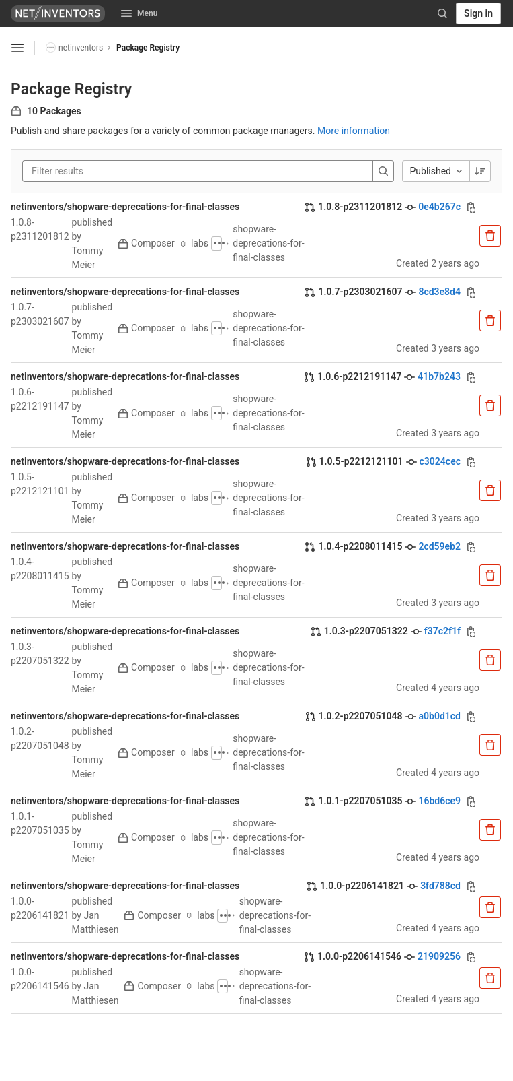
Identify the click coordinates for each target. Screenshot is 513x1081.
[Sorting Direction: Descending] (480, 171)
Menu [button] (139, 13)
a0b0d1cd (440, 716)
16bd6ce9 (439, 800)
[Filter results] (112, 171)
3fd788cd (440, 885)
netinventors (74, 47)
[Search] (442, 13)
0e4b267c (439, 206)
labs (195, 243)
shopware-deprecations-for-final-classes (268, 243)
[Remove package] (490, 236)
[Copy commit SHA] (471, 207)
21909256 (439, 956)
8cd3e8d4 (439, 291)
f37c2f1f (442, 631)
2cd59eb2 (439, 546)
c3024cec (440, 461)
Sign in (478, 13)
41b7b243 (439, 376)
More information (353, 130)
